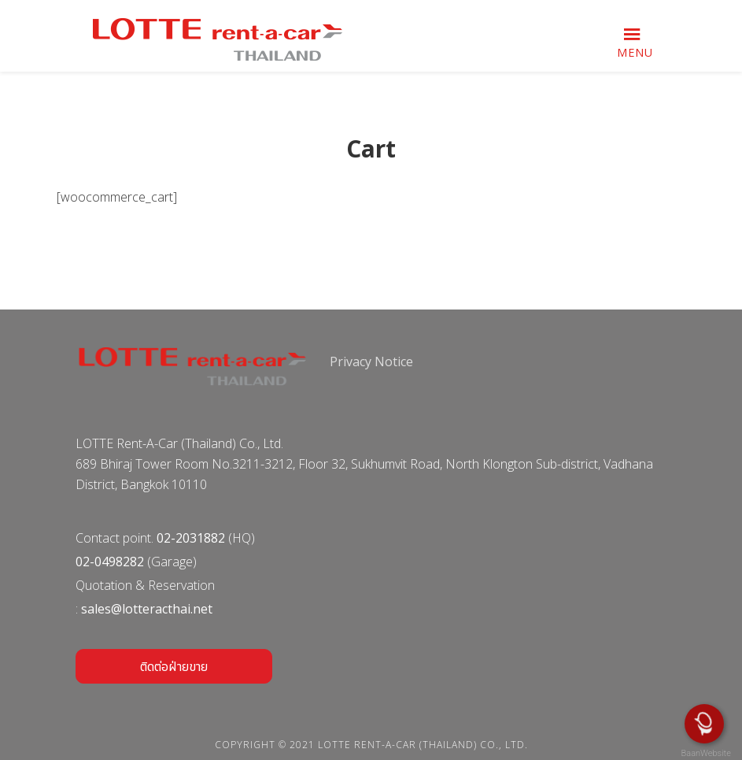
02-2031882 (191, 538)
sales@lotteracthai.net (146, 608)
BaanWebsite (705, 753)
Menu (635, 52)
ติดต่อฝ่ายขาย (174, 666)
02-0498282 (110, 561)
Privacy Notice (371, 361)
